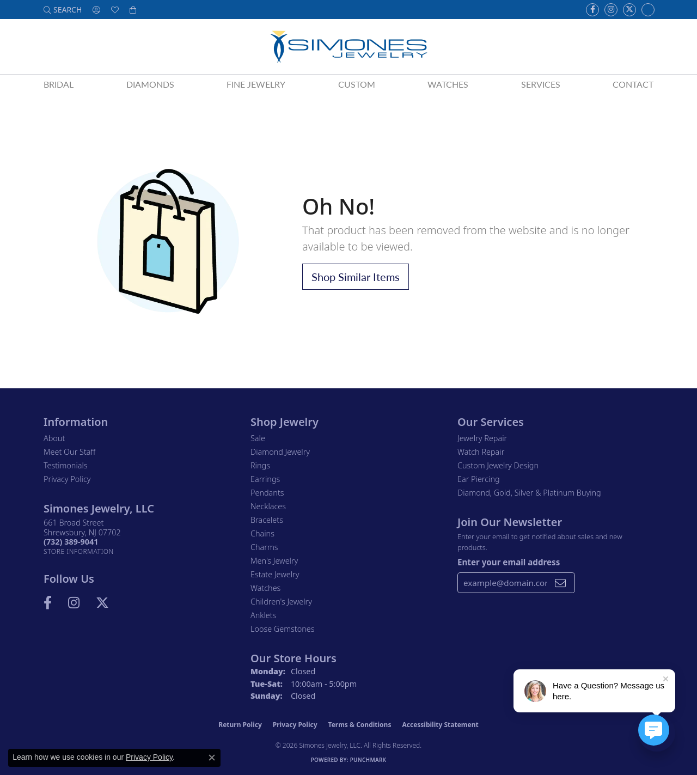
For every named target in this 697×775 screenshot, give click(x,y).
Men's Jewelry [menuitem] (274, 561)
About (54, 438)
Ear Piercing (478, 479)
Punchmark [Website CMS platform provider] (368, 760)
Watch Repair (480, 452)
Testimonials (66, 465)
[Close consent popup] (212, 757)
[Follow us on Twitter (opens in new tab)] (629, 9)
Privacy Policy (67, 479)
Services (540, 84)
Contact (633, 84)
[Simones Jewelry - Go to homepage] (348, 46)
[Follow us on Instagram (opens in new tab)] (610, 9)
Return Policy (240, 724)
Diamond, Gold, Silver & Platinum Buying (529, 492)
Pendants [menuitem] (267, 492)
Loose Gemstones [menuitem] (282, 629)
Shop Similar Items (355, 276)
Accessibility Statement (440, 724)
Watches (447, 84)
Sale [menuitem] (257, 438)
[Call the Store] (71, 541)
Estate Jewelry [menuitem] (274, 574)
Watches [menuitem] (265, 588)
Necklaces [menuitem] (268, 506)
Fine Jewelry (256, 84)
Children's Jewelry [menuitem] (281, 601)
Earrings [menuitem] (265, 479)
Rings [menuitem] (260, 465)
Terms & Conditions (360, 724)
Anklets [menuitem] (263, 615)
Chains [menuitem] (262, 533)
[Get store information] (79, 551)
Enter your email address (508, 562)
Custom (356, 84)
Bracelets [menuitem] (266, 520)
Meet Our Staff (69, 452)
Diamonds (150, 84)
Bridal (59, 84)
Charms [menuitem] (264, 547)
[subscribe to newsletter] (560, 583)
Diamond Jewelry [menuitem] (280, 452)
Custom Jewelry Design (498, 465)
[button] (63, 9)
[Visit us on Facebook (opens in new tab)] (592, 9)
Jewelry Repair (482, 438)
